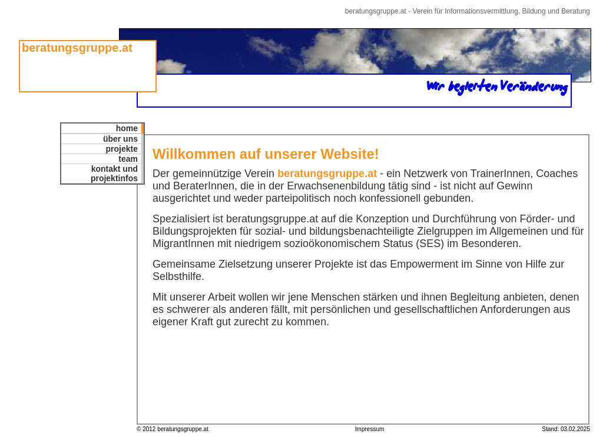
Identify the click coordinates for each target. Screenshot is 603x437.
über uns (120, 139)
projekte (122, 149)
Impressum (369, 429)
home (127, 128)
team (128, 159)
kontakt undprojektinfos (114, 173)
